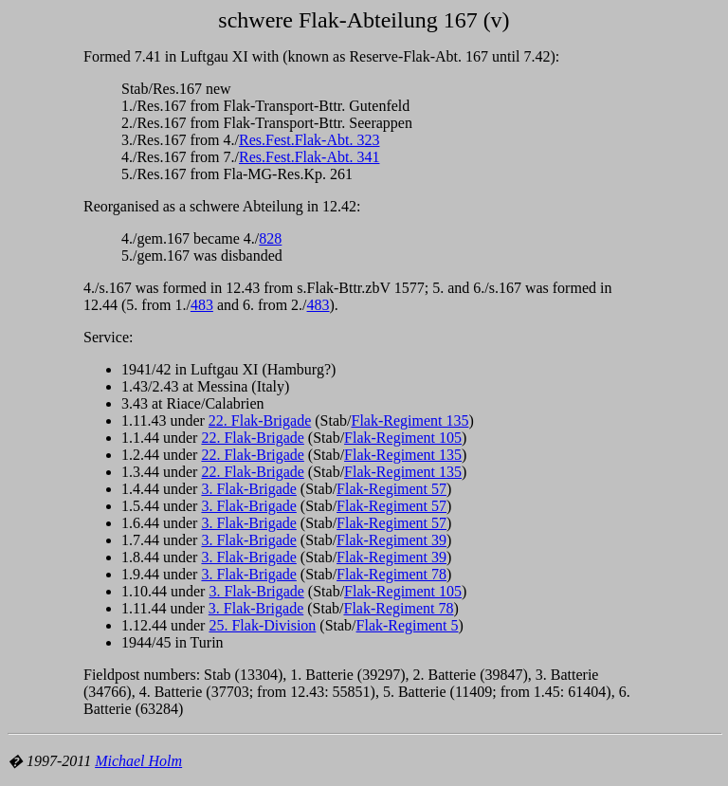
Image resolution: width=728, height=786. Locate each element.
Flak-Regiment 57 (391, 489)
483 (202, 305)
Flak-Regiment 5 (407, 625)
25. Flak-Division (262, 625)
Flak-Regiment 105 (403, 438)
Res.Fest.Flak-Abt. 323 (309, 140)
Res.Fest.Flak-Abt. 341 (309, 157)
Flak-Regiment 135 (409, 420)
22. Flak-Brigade (260, 420)
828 (270, 238)
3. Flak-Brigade (248, 489)
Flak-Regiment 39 (391, 540)
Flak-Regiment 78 (391, 574)
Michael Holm (138, 761)
